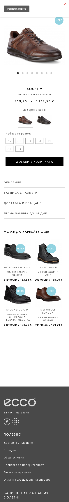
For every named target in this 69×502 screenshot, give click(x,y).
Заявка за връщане (17, 472)
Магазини (22, 412)
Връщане (10, 450)
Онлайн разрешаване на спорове (27, 479)
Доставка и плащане (18, 442)
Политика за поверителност (24, 465)
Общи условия (14, 457)
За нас (8, 412)
